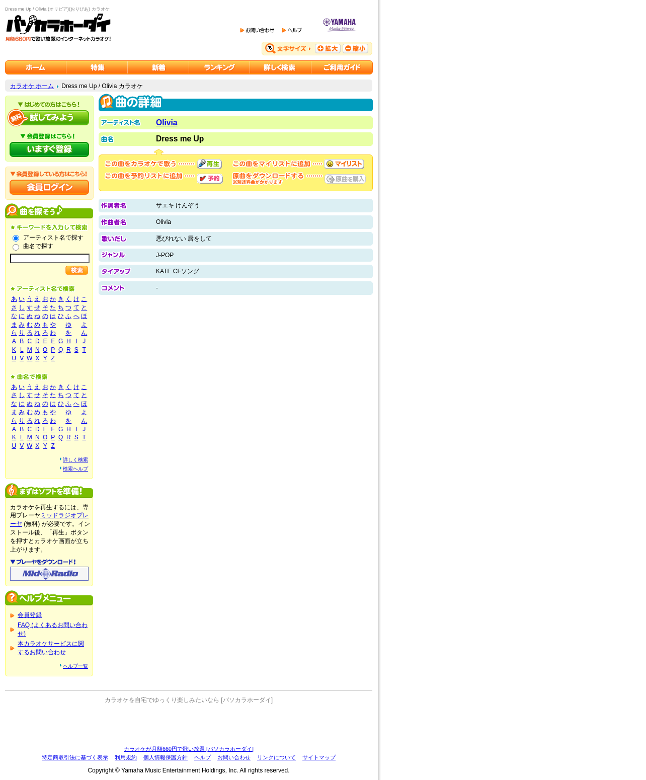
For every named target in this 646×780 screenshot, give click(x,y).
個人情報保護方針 (165, 757)
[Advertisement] (188, 725)
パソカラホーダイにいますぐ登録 (49, 149)
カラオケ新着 (158, 67)
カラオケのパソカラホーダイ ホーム (35, 67)
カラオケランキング (219, 67)
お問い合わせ (234, 757)
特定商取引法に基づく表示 (75, 757)
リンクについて (276, 757)
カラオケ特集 (97, 67)
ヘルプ (202, 757)
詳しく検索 (75, 459)
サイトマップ (319, 757)
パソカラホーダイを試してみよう (49, 117)
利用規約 (126, 757)
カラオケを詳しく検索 (280, 67)
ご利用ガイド (342, 67)
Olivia (166, 122)
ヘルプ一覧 (75, 666)
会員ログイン (49, 187)
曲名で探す (38, 246)
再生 (209, 164)
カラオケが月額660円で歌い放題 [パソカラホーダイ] (189, 749)
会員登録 (30, 614)
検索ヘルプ (75, 469)
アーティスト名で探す (53, 237)
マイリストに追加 (344, 164)
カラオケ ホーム (32, 86)
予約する (210, 179)
